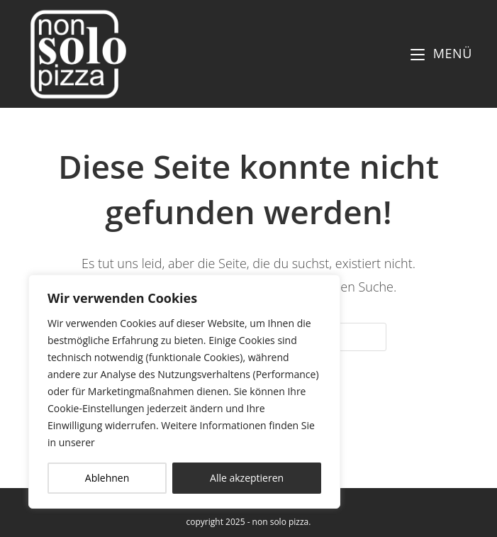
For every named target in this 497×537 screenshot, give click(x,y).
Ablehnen (107, 478)
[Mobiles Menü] (441, 53)
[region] (184, 392)
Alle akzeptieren (247, 478)
